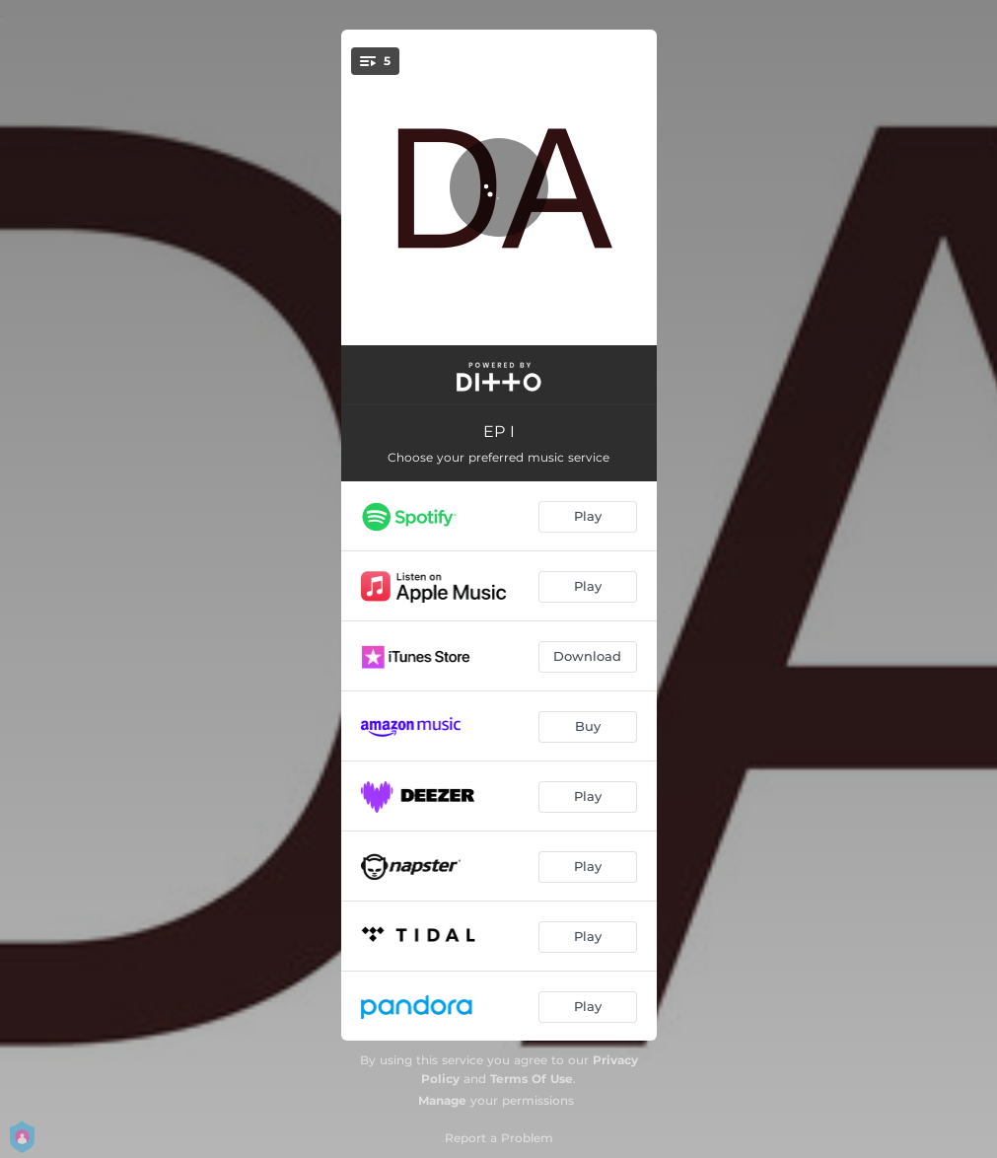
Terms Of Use (531, 1078)
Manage (442, 1100)
